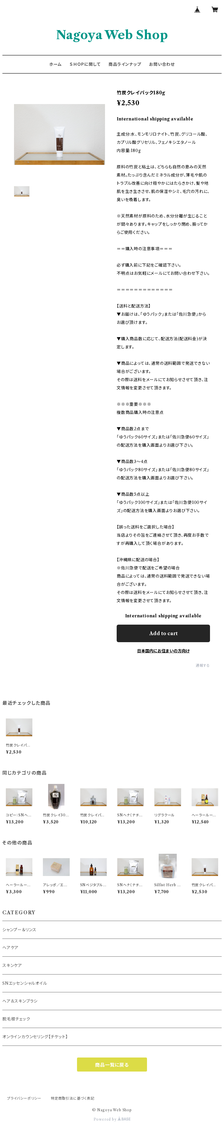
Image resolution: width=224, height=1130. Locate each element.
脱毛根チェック (16, 1019)
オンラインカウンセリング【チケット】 (35, 1036)
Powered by (112, 1119)
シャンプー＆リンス (19, 929)
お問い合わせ (162, 64)
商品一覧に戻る (112, 1065)
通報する (203, 665)
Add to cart (163, 633)
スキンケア (12, 965)
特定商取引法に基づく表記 (72, 1098)
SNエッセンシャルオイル (24, 983)
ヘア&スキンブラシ (20, 1001)
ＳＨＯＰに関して (85, 64)
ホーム (55, 64)
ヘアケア (10, 947)
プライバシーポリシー (24, 1098)
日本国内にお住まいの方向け (163, 651)
